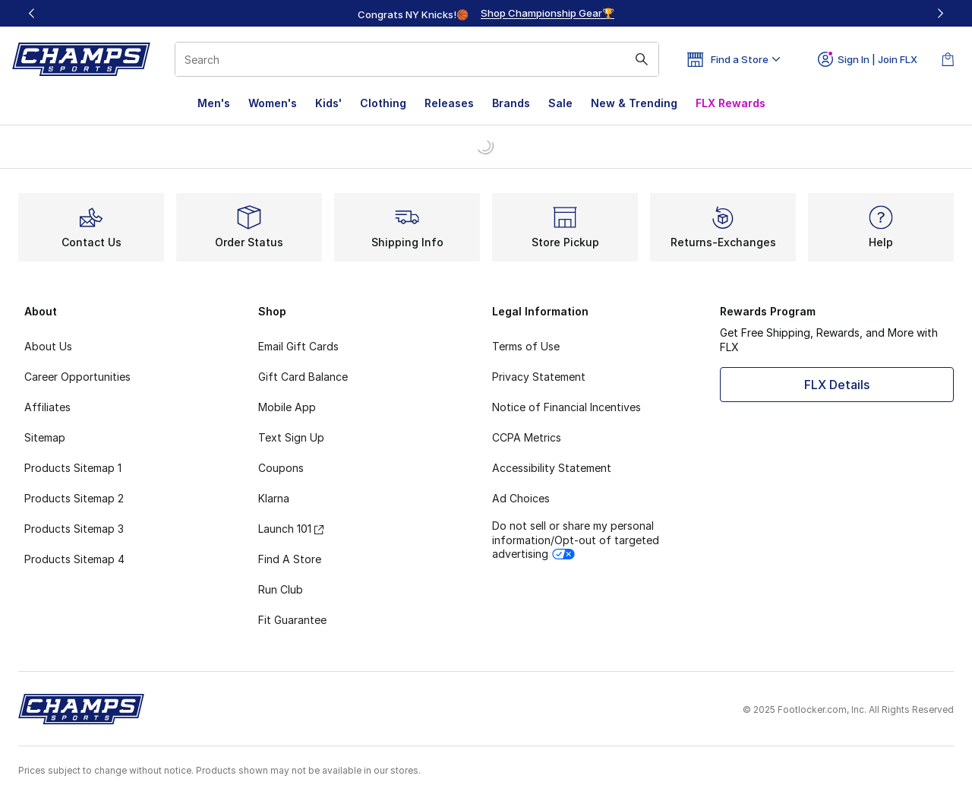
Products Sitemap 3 (74, 528)
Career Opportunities (77, 376)
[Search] (416, 59)
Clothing (383, 103)
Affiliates (47, 407)
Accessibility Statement (551, 467)
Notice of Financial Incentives (566, 407)
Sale (560, 103)
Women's (272, 103)
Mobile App (287, 407)
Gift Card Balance (303, 376)
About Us (48, 346)
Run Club (280, 589)
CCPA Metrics (526, 437)
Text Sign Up (291, 437)
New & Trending (634, 103)
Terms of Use (526, 346)
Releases (449, 103)
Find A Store (289, 559)
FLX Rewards (730, 103)
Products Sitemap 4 (74, 559)
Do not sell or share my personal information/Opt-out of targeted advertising (575, 539)
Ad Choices (521, 498)
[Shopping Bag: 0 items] (948, 59)
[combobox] (416, 59)
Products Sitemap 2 (74, 498)
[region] (486, 14)
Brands (511, 103)
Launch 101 (290, 528)
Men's (213, 103)
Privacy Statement (538, 376)
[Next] (940, 13)
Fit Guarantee (292, 619)
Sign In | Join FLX (867, 59)
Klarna (273, 498)
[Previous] (31, 13)
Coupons (281, 467)
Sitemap (44, 437)
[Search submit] (641, 59)
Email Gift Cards (298, 346)
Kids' (328, 103)
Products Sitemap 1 (73, 467)
